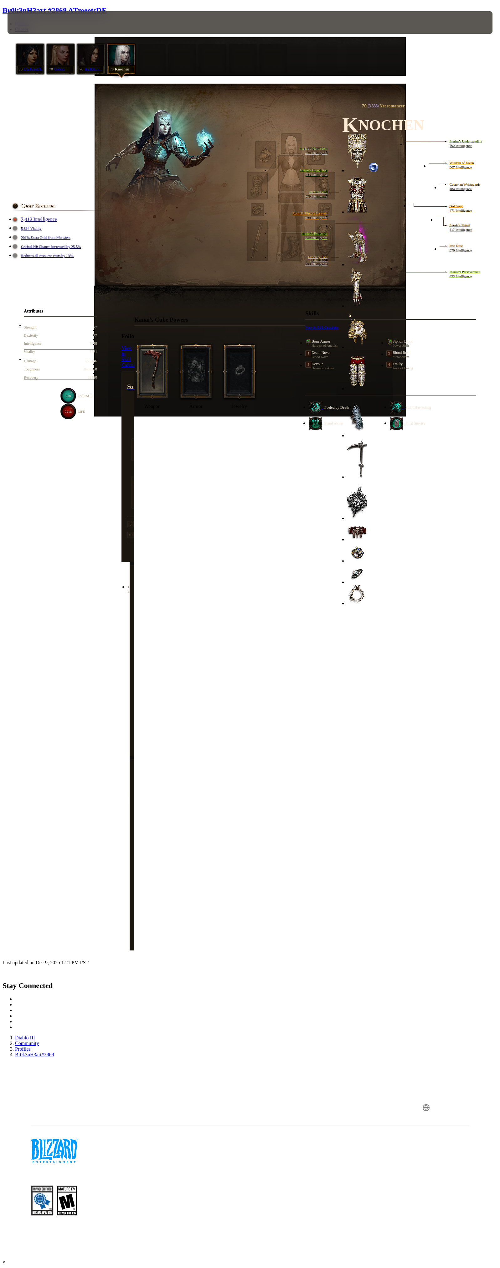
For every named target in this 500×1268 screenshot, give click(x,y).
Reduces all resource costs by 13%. (44, 255)
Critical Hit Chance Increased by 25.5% (47, 246)
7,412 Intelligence (35, 219)
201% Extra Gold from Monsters (42, 237)
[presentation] (31, 22)
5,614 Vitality (27, 228)
